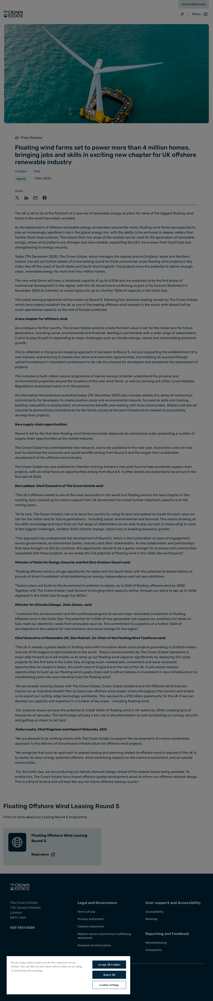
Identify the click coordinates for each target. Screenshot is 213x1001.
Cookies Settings (109, 984)
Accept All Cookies (109, 964)
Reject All (109, 974)
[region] (68, 975)
